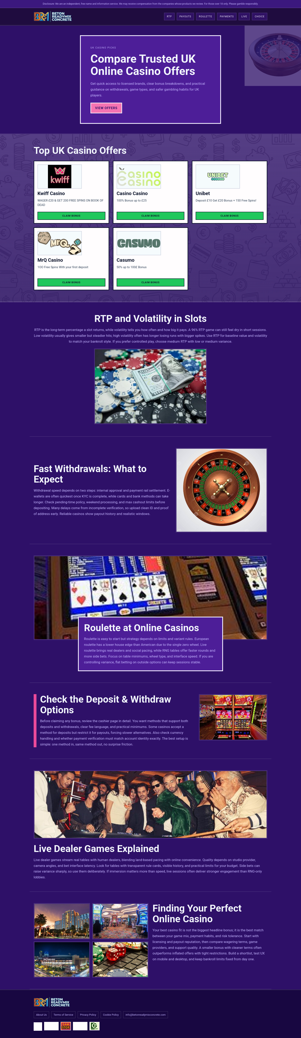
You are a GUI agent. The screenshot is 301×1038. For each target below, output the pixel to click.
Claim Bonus (71, 215)
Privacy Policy (88, 1014)
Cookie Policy (111, 1014)
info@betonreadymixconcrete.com (146, 1014)
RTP (169, 16)
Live (244, 16)
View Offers (106, 108)
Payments (227, 16)
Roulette (205, 16)
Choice (260, 16)
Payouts (185, 16)
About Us (41, 1014)
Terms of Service (63, 1014)
